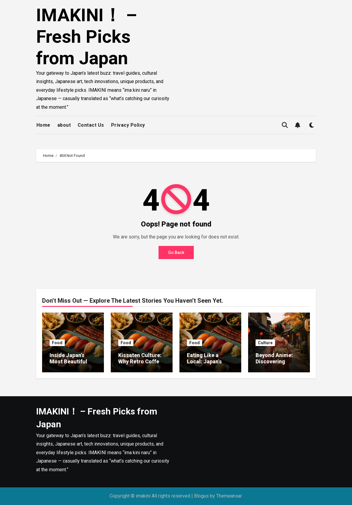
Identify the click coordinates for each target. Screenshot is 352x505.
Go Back (176, 252)
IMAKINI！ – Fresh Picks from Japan (86, 36)
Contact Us (91, 125)
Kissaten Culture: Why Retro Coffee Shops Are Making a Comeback (141, 365)
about (64, 125)
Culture (265, 342)
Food (57, 342)
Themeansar (229, 496)
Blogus (201, 496)
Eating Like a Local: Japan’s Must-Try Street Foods (207, 365)
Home (43, 125)
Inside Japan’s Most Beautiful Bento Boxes (68, 361)
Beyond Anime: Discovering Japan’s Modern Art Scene (275, 365)
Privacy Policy (128, 125)
